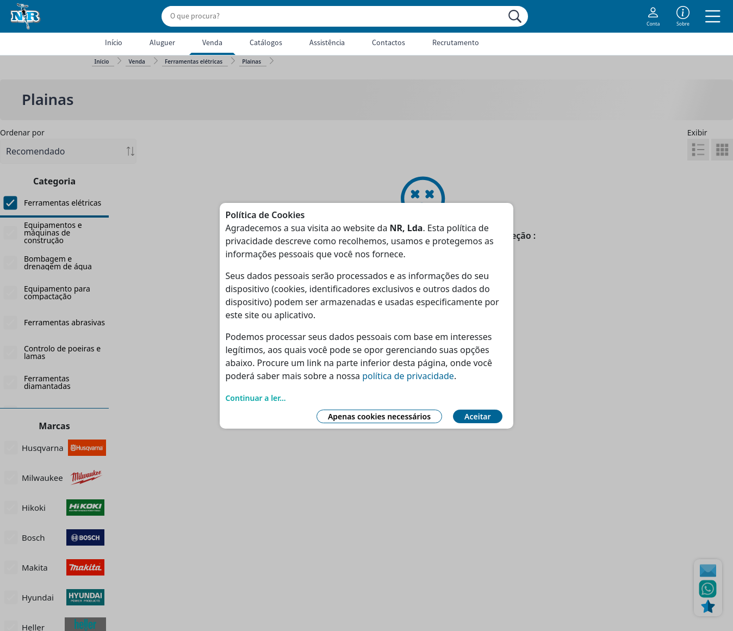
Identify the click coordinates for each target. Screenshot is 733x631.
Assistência (327, 42)
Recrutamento (455, 42)
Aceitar (477, 416)
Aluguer (162, 42)
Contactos (388, 42)
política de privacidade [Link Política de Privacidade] (408, 376)
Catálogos (266, 42)
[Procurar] (515, 16)
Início (113, 42)
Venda (212, 42)
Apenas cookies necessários (379, 416)
